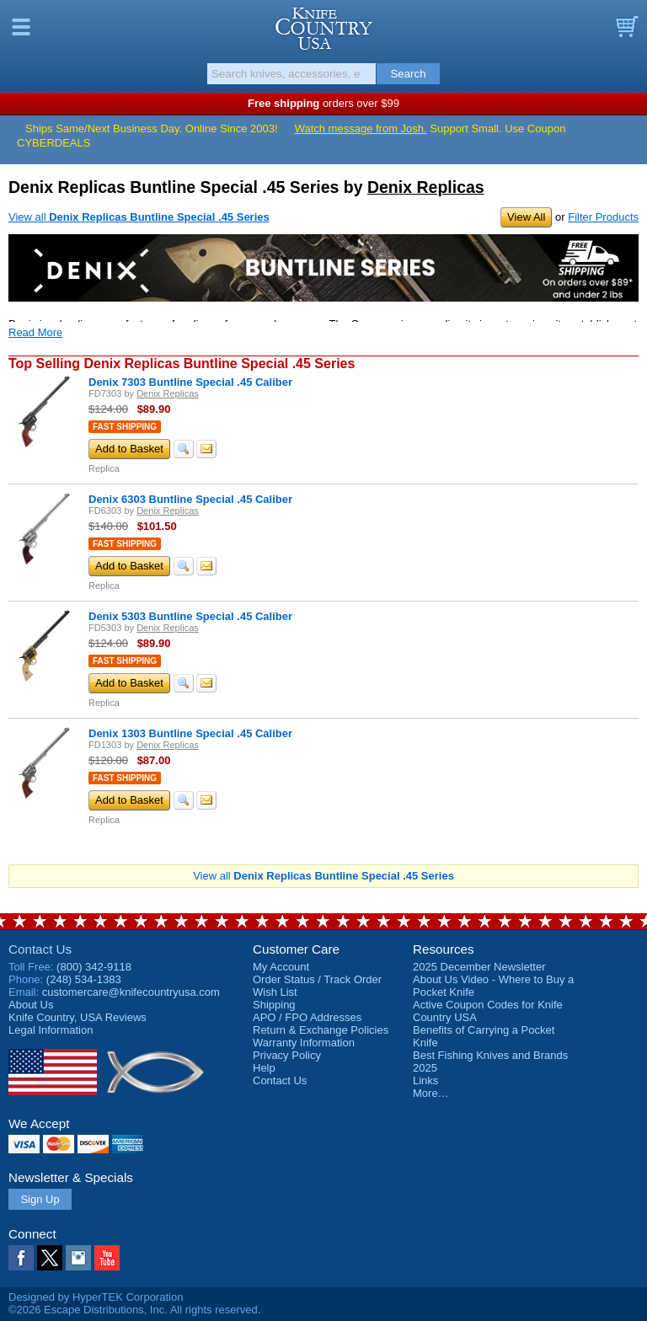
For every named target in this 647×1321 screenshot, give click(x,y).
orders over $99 (323, 103)
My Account (281, 966)
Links (425, 1080)
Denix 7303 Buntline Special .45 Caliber (190, 382)
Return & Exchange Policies (320, 1030)
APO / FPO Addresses (307, 1017)
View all (139, 217)
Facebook (21, 1257)
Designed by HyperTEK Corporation (95, 1297)
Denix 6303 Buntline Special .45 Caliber (190, 499)
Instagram (78, 1257)
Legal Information (50, 1030)
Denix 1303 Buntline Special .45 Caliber (190, 733)
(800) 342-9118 (93, 966)
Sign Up (39, 1199)
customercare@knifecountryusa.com (131, 992)
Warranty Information (304, 1042)
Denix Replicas (425, 187)
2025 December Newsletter (479, 966)
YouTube (107, 1257)
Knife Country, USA (324, 28)
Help (264, 1068)
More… (431, 1093)
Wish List (275, 992)
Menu (21, 27)
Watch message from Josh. (361, 128)
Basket (626, 27)
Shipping (274, 1004)
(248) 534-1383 (83, 979)
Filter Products (603, 217)
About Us (30, 1004)
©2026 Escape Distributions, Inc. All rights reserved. (134, 1309)
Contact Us (40, 949)
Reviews (77, 1017)
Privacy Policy (287, 1055)
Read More (35, 332)
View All (526, 217)
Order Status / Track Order (317, 979)
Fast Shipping (125, 426)
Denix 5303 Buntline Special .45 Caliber (190, 616)
